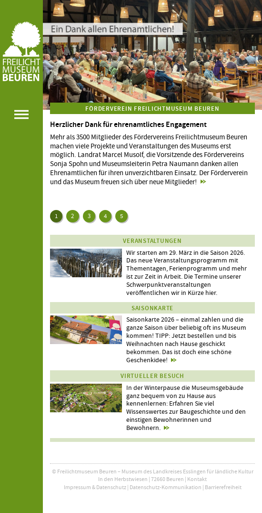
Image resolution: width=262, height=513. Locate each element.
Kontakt (197, 479)
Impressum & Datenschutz (95, 487)
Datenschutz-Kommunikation (166, 487)
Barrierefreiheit (223, 487)
